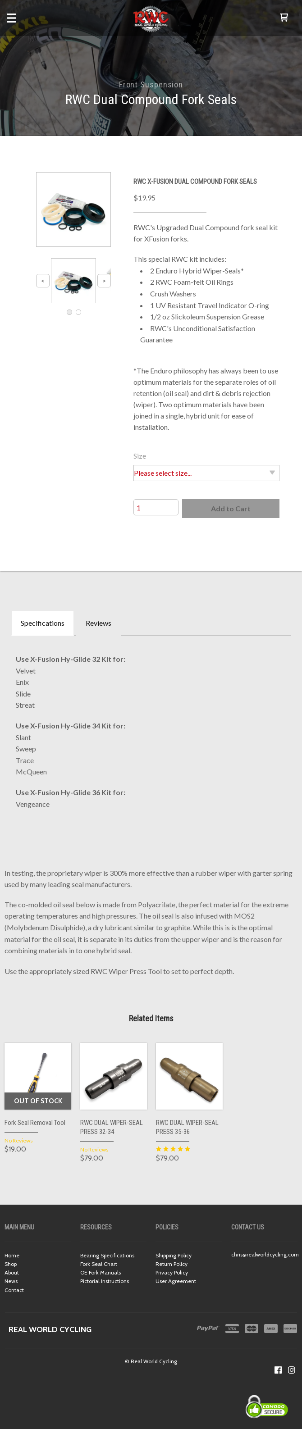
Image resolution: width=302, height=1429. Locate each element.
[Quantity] (155, 507)
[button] (284, 18)
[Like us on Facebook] (278, 1370)
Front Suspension (151, 84)
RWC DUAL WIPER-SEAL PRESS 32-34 (111, 1127)
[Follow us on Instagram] (291, 1370)
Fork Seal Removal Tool (35, 1123)
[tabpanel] (151, 729)
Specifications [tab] (42, 623)
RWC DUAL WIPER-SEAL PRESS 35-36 (187, 1127)
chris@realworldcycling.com (265, 1254)
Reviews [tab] (98, 623)
